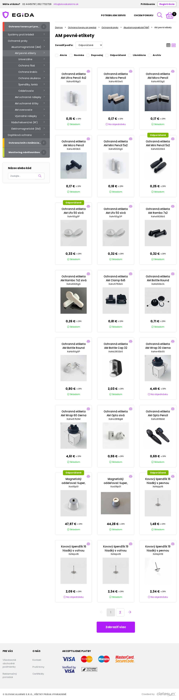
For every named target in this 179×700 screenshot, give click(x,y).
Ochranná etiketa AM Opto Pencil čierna (158, 415)
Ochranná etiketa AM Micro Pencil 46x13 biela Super (116, 78)
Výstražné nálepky (26, 116)
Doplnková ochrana (20, 135)
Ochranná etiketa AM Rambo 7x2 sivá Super (73, 280)
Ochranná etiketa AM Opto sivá (116, 413)
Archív (154, 55)
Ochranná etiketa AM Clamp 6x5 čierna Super (116, 280)
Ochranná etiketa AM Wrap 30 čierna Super (158, 348)
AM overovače (23, 110)
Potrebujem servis (113, 15)
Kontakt (37, 660)
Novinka (76, 55)
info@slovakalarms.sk (66, 4)
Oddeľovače (26, 91)
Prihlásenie (148, 4)
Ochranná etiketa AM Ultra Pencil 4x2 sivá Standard (73, 78)
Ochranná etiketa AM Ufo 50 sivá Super (74, 213)
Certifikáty (38, 673)
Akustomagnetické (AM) (26, 47)
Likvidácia (137, 55)
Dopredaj (94, 55)
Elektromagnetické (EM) (26, 128)
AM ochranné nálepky (28, 97)
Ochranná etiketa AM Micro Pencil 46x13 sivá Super (158, 78)
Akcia (61, 55)
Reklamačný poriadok (10, 675)
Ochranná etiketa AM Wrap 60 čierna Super (73, 415)
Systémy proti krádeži (21, 34)
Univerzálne (25, 59)
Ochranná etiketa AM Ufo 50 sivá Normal (116, 213)
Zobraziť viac (116, 627)
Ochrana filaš (26, 65)
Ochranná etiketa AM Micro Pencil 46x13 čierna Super (73, 145)
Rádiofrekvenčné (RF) (24, 122)
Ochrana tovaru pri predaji (26, 26)
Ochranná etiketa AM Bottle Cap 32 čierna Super (116, 348)
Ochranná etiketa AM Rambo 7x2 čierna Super (158, 213)
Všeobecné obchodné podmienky (9, 663)
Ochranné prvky (17, 41)
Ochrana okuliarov (29, 78)
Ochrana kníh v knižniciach (25, 142)
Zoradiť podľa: (64, 45)
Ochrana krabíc (27, 72)
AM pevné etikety (25, 53)
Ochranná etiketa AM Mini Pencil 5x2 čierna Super (158, 145)
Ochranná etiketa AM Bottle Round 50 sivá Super (74, 348)
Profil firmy (38, 667)
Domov (59, 27)
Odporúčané (115, 55)
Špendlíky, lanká (28, 84)
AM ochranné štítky (26, 103)
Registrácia (166, 4)
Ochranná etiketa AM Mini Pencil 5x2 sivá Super (116, 145)
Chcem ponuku (143, 15)
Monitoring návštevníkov (24, 152)
